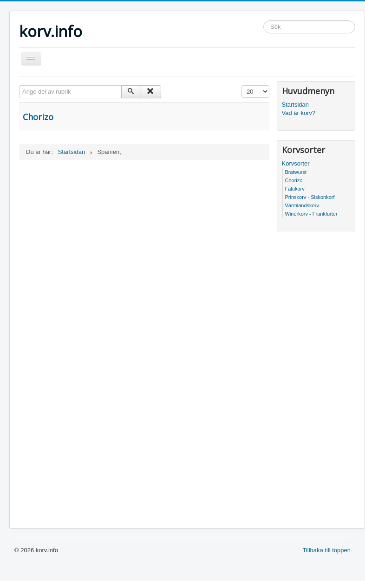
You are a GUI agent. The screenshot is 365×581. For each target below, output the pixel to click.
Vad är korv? (299, 112)
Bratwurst (295, 172)
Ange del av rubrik (19, 85)
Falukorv (295, 189)
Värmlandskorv (302, 205)
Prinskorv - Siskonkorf (310, 197)
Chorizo (38, 116)
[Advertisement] (144, 229)
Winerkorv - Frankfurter (311, 214)
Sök (263, 20)
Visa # (241, 85)
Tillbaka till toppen (326, 550)
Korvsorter (296, 163)
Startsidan (295, 104)
